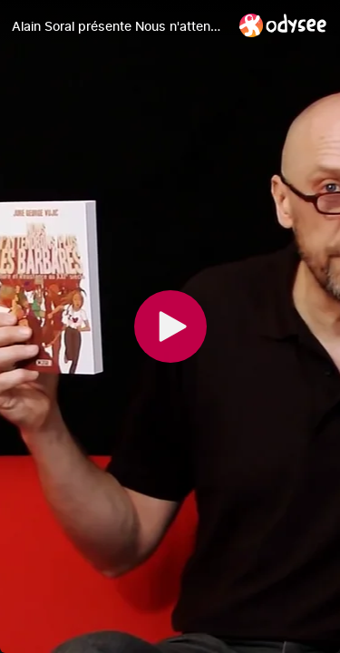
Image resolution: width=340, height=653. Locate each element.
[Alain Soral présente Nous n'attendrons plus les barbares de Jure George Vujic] (118, 26)
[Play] (170, 326)
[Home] (283, 24)
